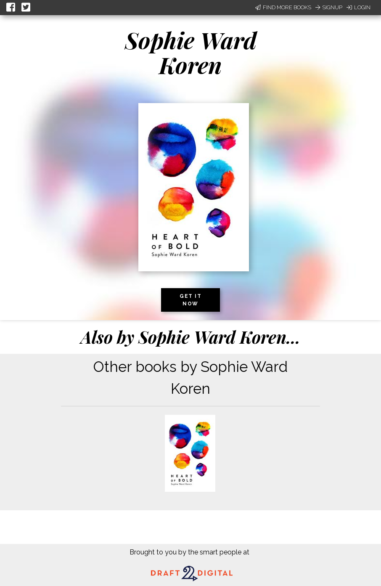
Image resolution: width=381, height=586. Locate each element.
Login (358, 7)
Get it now (190, 300)
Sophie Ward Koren (191, 52)
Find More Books (283, 7)
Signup (328, 7)
